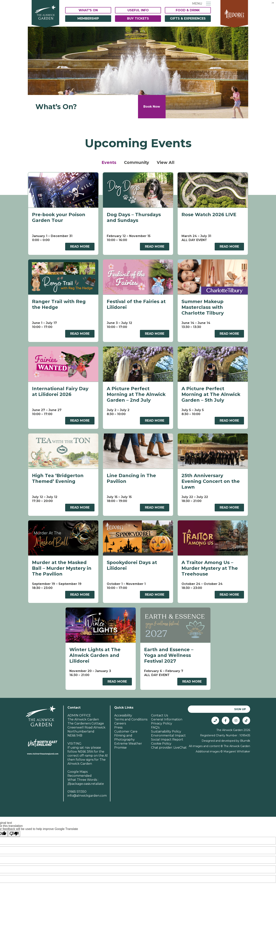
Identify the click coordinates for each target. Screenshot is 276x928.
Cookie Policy (161, 738)
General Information (166, 714)
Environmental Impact (168, 730)
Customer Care (125, 726)
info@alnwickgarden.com (87, 790)
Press (118, 722)
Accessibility (123, 710)
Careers (120, 718)
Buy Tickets (138, 18)
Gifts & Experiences (188, 18)
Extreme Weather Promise (128, 740)
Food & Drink (188, 10)
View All (165, 162)
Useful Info (138, 10)
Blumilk (245, 735)
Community (136, 162)
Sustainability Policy (166, 726)
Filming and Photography (124, 732)
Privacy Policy (161, 718)
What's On (88, 10)
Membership (88, 18)
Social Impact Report (167, 734)
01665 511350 (76, 786)
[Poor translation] (14, 829)
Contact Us (159, 710)
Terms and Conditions (130, 714)
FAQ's (155, 722)
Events (109, 162)
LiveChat (180, 742)
